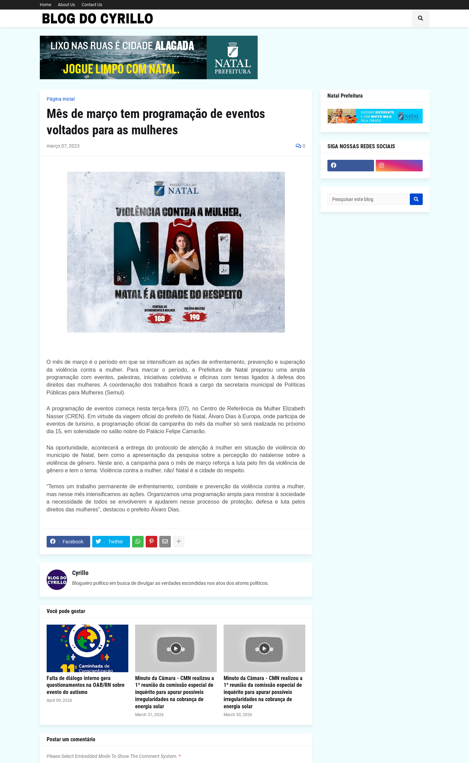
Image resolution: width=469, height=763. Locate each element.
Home (45, 4)
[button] (421, 18)
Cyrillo (80, 572)
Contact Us (92, 4)
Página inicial (61, 99)
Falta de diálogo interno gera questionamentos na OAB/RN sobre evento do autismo (86, 685)
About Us (66, 4)
